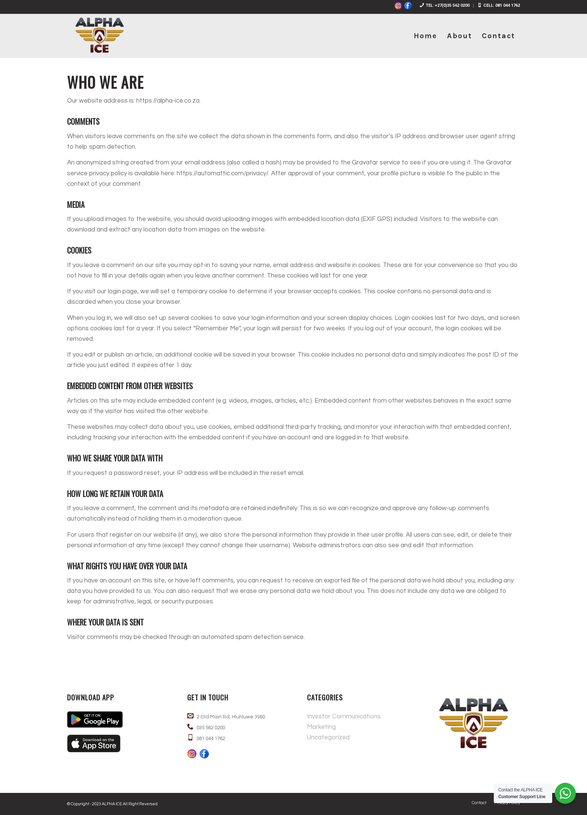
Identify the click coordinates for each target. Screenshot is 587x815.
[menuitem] (444, 5)
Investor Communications (344, 716)
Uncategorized (328, 737)
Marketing (321, 727)
